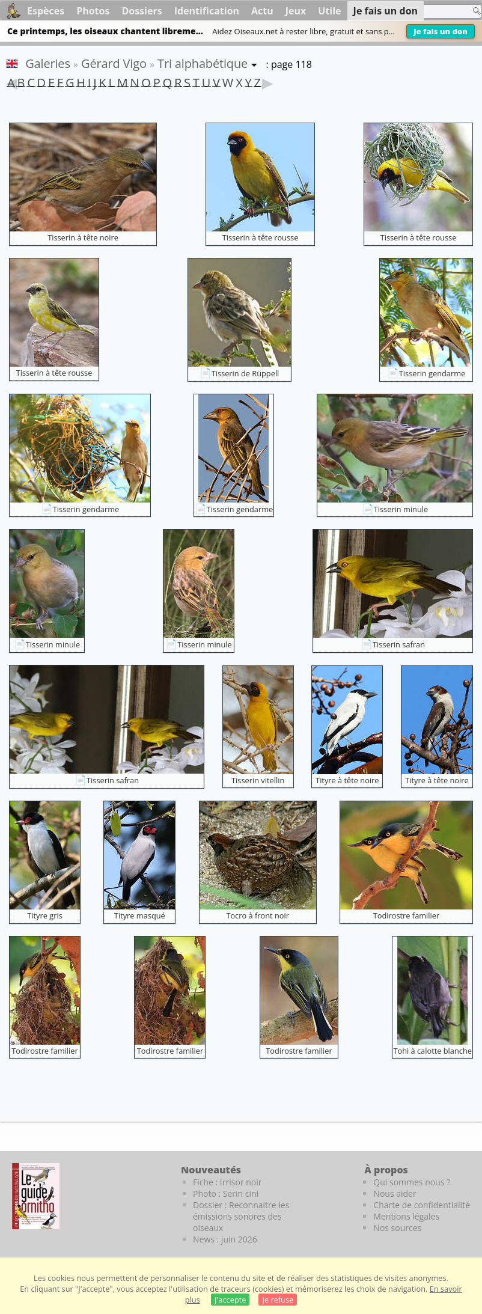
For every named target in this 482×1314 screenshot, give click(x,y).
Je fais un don (440, 31)
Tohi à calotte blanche (432, 1050)
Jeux (296, 10)
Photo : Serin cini (225, 1193)
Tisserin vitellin (257, 780)
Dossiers (141, 10)
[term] (427, 11)
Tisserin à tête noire (82, 237)
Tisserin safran (399, 644)
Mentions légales (406, 1216)
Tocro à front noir (257, 915)
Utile (329, 10)
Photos (92, 10)
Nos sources (397, 1227)
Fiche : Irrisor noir (227, 1182)
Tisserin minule (401, 509)
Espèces (45, 10)
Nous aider (394, 1193)
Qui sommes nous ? (411, 1182)
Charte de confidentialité (421, 1205)
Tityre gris (45, 915)
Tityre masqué (139, 915)
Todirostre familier (406, 915)
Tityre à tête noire (347, 780)
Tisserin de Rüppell (245, 373)
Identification (206, 10)
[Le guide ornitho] (35, 1196)
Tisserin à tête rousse (260, 237)
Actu (262, 10)
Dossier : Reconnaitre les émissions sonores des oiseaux (241, 1216)
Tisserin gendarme (432, 373)
